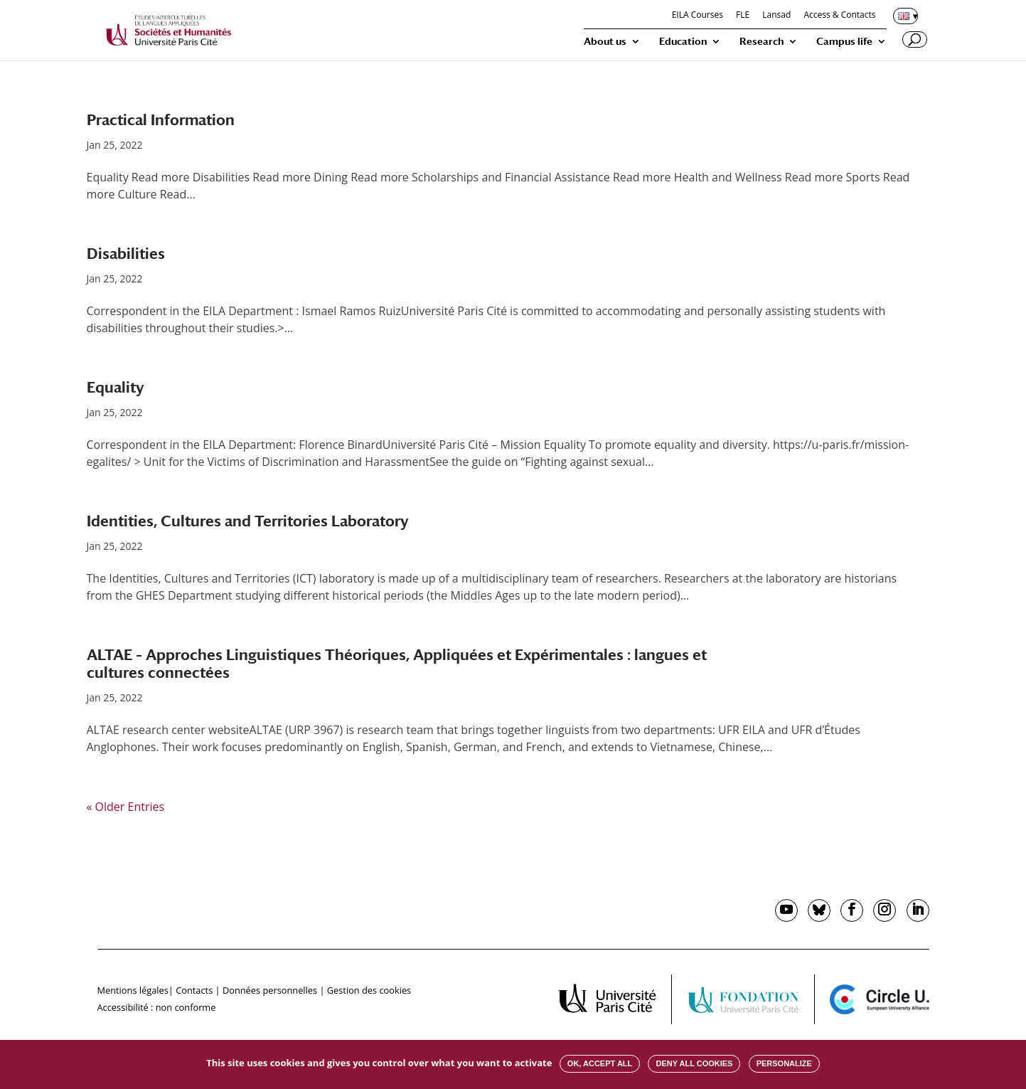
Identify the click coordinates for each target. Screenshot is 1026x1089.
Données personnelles (270, 990)
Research (761, 41)
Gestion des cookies (369, 990)
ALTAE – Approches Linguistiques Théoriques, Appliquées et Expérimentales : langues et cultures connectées (397, 663)
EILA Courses (697, 16)
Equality (115, 387)
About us (605, 41)
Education (683, 41)
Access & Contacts (839, 16)
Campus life (844, 41)
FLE (742, 16)
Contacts (194, 990)
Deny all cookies (694, 1063)
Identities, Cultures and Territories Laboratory (247, 521)
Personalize (784, 1063)
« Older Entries (126, 806)
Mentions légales (133, 990)
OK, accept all (599, 1063)
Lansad (776, 16)
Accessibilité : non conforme (156, 1007)
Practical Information (161, 120)
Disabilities (126, 253)
